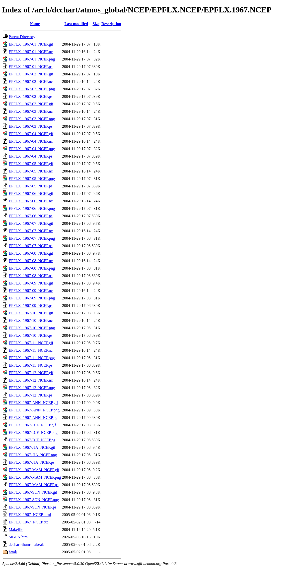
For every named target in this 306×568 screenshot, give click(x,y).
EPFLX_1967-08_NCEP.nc (31, 261)
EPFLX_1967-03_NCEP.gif (31, 104)
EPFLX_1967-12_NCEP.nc (31, 380)
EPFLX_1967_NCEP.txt (28, 522)
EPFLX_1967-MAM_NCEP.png (35, 477)
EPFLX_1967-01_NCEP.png (32, 59)
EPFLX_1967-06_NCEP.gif (31, 193)
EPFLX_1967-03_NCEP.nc (31, 111)
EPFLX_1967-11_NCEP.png (32, 358)
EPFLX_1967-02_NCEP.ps (31, 96)
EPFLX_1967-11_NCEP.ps (30, 365)
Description (111, 24)
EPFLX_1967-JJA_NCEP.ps (32, 462)
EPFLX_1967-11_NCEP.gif (31, 343)
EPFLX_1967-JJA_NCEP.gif (32, 447)
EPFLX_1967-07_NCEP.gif (31, 223)
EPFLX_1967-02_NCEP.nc (31, 81)
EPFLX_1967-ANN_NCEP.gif (33, 402)
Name (35, 24)
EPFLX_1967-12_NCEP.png (32, 388)
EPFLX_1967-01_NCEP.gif (31, 44)
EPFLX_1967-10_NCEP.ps (31, 335)
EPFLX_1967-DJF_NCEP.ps (32, 440)
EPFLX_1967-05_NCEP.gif (31, 164)
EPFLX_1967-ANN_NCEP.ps (33, 417)
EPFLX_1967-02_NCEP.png (32, 89)
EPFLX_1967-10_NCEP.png (32, 328)
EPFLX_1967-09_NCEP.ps (31, 305)
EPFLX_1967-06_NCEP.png (32, 208)
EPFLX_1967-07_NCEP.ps (31, 246)
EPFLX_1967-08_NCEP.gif (31, 253)
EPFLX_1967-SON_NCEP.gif (33, 492)
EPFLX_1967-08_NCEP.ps (31, 276)
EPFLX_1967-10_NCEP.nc (31, 320)
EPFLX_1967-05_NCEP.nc (31, 171)
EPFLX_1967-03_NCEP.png (32, 119)
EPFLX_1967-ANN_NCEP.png (34, 410)
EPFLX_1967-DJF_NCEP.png (33, 432)
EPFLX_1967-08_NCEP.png (32, 268)
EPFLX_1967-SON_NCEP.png (34, 500)
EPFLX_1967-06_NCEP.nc (31, 201)
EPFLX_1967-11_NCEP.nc (31, 350)
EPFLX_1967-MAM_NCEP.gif (34, 470)
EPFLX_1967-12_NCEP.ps (31, 395)
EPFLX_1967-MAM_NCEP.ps (34, 485)
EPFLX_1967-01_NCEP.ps (31, 66)
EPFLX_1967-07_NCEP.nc (31, 231)
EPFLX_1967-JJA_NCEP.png (33, 455)
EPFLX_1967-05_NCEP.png (32, 178)
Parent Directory (22, 37)
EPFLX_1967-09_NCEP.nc (31, 290)
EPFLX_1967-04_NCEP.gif (31, 134)
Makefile (16, 529)
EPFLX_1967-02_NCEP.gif (31, 74)
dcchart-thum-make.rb (26, 544)
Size (95, 24)
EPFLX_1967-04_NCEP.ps (31, 156)
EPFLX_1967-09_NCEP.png (32, 298)
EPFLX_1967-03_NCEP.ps (31, 126)
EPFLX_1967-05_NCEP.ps (31, 186)
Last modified (76, 24)
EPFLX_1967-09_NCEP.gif (31, 283)
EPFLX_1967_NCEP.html (30, 514)
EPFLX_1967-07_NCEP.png (32, 238)
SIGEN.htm (18, 537)
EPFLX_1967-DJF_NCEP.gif (32, 425)
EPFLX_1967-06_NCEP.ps (31, 216)
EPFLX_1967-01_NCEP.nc (31, 52)
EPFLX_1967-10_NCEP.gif (31, 313)
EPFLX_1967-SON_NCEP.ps (33, 507)
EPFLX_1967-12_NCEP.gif (31, 373)
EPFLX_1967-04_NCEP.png (32, 149)
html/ (13, 552)
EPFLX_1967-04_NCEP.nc (31, 141)
